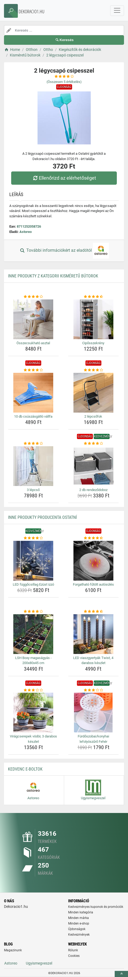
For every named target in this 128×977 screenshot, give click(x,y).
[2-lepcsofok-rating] (93, 370)
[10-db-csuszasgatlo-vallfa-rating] (33, 370)
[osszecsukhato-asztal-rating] (33, 296)
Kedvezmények (79, 934)
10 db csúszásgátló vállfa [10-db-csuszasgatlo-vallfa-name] (33, 416)
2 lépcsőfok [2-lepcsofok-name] (93, 416)
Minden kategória (80, 912)
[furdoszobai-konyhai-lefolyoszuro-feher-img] (93, 712)
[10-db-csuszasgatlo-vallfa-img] (33, 393)
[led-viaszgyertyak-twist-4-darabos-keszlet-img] (93, 634)
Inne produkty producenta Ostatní (42, 517)
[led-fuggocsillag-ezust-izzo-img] (33, 561)
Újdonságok (76, 929)
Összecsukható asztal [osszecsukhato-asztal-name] (33, 343)
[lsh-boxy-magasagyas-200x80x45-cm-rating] (33, 611)
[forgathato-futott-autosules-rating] (93, 538)
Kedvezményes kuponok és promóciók (95, 907)
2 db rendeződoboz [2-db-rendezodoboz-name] (93, 490)
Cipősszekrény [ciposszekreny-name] (93, 343)
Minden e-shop (78, 923)
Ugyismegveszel (39, 963)
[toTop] (121, 974)
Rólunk (73, 950)
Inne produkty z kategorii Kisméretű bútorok (53, 275)
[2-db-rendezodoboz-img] (93, 466)
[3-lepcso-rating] (33, 443)
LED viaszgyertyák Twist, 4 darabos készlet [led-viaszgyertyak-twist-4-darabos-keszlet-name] (93, 660)
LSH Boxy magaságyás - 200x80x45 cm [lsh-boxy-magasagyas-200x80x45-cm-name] (33, 660)
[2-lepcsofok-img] (93, 393)
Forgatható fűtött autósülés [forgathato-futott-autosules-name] (93, 584)
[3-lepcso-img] (33, 466)
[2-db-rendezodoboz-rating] (93, 443)
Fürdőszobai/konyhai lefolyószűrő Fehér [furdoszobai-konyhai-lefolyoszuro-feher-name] (93, 739)
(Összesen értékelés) (64, 82)
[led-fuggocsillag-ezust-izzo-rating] (33, 538)
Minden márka (78, 918)
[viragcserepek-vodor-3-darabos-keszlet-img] (33, 712)
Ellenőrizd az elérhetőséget (64, 178)
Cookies (74, 956)
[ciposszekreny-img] (93, 319)
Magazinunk (13, 950)
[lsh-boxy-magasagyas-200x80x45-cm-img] (33, 634)
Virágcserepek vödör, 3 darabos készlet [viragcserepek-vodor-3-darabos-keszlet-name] (33, 739)
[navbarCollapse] (117, 10)
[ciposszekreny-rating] (93, 296)
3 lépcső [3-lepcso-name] (33, 490)
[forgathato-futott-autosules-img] (93, 561)
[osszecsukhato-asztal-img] (33, 319)
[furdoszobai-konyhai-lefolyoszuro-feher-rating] (93, 690)
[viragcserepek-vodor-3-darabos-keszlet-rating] (33, 690)
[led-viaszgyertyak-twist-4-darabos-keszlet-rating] (93, 611)
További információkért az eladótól (64, 251)
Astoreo (25, 232)
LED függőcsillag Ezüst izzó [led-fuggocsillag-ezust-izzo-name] (33, 584)
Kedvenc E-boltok (25, 769)
